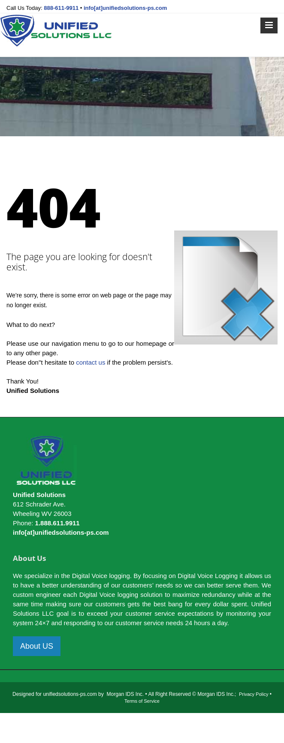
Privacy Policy (253, 694)
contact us (90, 362)
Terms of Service (142, 701)
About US (36, 646)
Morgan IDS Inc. (125, 694)
